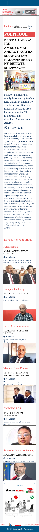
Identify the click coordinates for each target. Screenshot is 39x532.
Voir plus (20, 485)
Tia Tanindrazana (27, 529)
